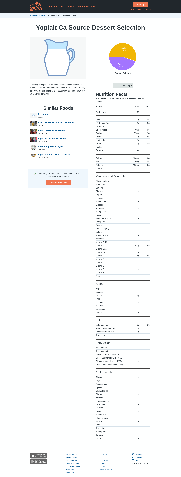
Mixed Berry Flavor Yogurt (50, 146)
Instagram (137, 457)
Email (135, 460)
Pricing (70, 6)
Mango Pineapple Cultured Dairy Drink (56, 122)
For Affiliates (104, 460)
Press (102, 457)
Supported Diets (55, 6)
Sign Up (140, 5)
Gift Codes (70, 469)
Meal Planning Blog (73, 466)
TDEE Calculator (72, 460)
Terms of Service (106, 469)
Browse (33, 15)
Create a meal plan (58, 183)
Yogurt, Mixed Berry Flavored (52, 138)
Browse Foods (71, 454)
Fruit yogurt (43, 114)
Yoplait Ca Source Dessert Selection (90, 27)
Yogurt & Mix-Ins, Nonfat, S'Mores (54, 154)
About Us (103, 454)
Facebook (137, 454)
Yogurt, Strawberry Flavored (51, 130)
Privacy (102, 463)
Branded (42, 15)
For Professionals (86, 6)
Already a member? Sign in (141, 9)
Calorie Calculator (72, 457)
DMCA (102, 466)
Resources (70, 472)
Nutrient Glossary (72, 463)
